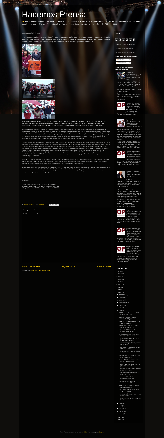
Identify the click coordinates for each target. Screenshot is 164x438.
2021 (119, 284)
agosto (121, 305)
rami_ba (84, 432)
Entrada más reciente (31, 266)
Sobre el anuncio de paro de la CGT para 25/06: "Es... (130, 373)
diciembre (122, 294)
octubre (121, 300)
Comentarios (121, 62)
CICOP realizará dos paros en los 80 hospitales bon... (130, 399)
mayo (121, 403)
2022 (119, 282)
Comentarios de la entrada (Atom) (40, 270)
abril (120, 406)
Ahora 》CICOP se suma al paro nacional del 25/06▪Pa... (128, 360)
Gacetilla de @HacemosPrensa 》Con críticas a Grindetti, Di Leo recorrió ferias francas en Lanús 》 (133, 76)
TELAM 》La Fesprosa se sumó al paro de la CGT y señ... (129, 365)
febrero (121, 411)
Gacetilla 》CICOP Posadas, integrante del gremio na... (127, 318)
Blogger (101, 432)
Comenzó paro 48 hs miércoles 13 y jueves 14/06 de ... (130, 369)
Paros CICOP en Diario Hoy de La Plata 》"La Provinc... (129, 348)
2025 (119, 274)
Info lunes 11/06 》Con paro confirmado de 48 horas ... (127, 382)
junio (120, 310)
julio (120, 308)
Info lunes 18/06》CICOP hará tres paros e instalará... (129, 356)
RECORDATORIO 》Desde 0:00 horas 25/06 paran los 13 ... (128, 335)
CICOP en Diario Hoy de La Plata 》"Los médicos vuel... (129, 339)
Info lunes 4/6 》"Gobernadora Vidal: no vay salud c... (130, 394)
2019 (119, 289)
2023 (119, 279)
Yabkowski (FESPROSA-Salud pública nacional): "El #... (128, 330)
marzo (121, 408)
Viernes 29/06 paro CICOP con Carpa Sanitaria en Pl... (128, 326)
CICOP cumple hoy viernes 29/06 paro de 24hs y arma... (129, 313)
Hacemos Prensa (54, 14)
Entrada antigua (104, 266)
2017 (119, 417)
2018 (119, 292)
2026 (119, 271)
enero (121, 414)
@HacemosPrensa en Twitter (124, 48)
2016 (119, 420)
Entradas (120, 59)
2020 (119, 287)
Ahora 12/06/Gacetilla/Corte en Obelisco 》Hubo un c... (128, 377)
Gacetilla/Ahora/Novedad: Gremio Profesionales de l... (129, 386)
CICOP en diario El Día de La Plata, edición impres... (129, 352)
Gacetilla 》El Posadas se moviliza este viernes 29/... (129, 322)
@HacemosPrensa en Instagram (125, 52)
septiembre (122, 302)
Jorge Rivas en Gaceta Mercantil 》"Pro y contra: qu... (129, 390)
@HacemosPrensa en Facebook (125, 44)
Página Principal (69, 266)
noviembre (122, 297)
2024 (119, 276)
